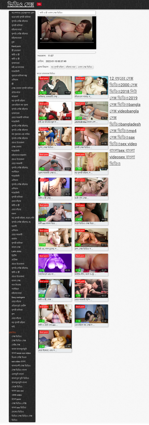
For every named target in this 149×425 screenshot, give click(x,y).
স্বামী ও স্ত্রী (16, 54)
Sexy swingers (18, 297)
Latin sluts (16, 251)
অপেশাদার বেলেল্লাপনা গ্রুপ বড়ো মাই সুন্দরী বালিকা (23, 15)
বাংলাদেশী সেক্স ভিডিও (21, 365)
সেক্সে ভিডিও (17, 386)
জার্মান (14, 239)
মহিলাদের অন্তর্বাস (19, 155)
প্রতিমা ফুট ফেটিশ (19, 305)
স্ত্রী (13, 84)
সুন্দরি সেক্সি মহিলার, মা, (21, 222)
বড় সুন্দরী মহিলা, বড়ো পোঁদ (23, 218)
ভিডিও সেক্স (20, 4)
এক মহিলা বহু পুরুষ (20, 105)
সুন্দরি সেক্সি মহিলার (20, 21)
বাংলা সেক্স (16, 247)
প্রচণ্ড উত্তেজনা (18, 142)
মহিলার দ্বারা (17, 29)
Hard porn (16, 46)
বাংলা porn (16, 399)
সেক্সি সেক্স (16, 345)
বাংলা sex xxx (18, 391)
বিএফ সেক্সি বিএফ (19, 357)
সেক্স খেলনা (17, 146)
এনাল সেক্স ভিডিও (85, 67)
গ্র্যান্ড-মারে (16, 92)
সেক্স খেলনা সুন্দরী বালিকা (22, 88)
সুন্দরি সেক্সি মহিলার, (20, 126)
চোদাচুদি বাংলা (18, 374)
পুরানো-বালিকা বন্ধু (19, 75)
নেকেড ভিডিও (18, 411)
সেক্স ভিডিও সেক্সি (19, 403)
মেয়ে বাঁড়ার (16, 201)
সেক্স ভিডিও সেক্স (19, 340)
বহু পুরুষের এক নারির (21, 134)
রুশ (13, 314)
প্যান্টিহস (15, 172)
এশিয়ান (15, 80)
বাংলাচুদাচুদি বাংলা (19, 382)
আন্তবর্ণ (15, 96)
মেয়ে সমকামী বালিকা (20, 117)
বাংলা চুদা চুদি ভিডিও (20, 378)
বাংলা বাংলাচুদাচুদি (19, 349)
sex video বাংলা (18, 361)
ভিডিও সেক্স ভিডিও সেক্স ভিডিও (22, 418)
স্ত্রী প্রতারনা (16, 50)
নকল (14, 213)
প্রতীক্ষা (14, 259)
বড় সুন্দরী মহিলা (18, 100)
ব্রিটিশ (14, 255)
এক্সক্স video (17, 395)
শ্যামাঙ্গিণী (15, 71)
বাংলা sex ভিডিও (19, 407)
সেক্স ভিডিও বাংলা (19, 370)
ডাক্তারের (15, 63)
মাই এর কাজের (18, 67)
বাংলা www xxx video (21, 353)
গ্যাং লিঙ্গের (16, 285)
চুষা (13, 42)
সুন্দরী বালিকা (17, 25)
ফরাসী (14, 226)
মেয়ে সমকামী (17, 163)
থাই (13, 326)
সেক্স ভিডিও (17, 336)
